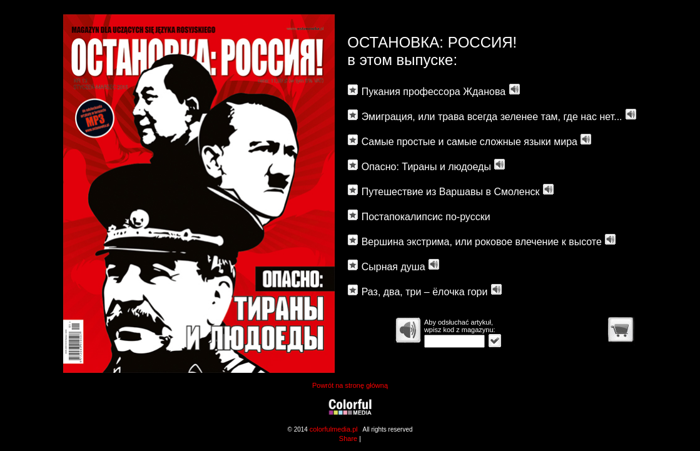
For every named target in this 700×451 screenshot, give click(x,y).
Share (348, 438)
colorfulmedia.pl (334, 429)
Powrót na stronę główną (350, 385)
